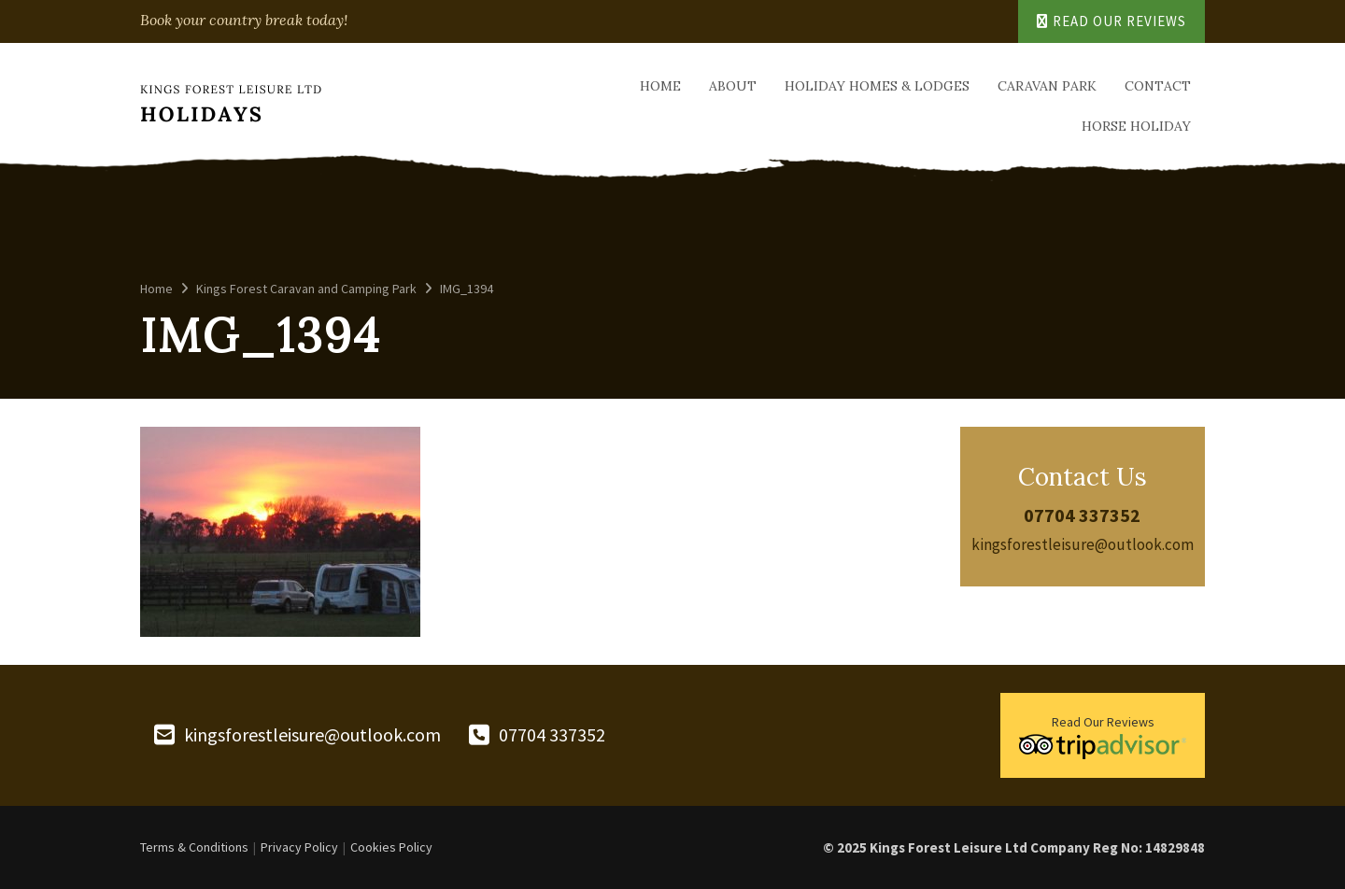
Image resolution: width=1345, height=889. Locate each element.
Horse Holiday (1136, 126)
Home (660, 86)
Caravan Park (1047, 86)
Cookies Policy (391, 847)
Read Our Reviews (1111, 21)
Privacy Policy (299, 847)
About (733, 86)
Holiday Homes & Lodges (877, 86)
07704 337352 (1082, 515)
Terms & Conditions (194, 847)
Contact (1158, 86)
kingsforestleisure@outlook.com (1082, 544)
